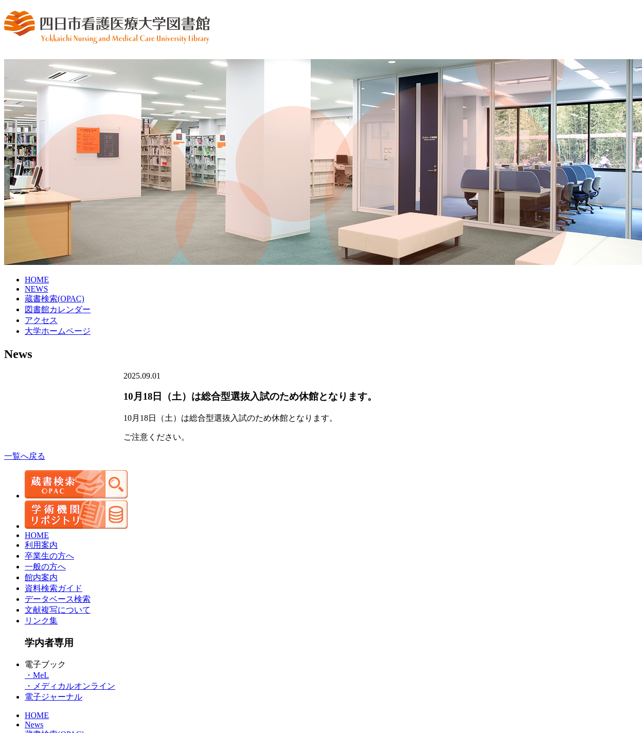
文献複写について (58, 609)
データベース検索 (58, 599)
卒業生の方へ (49, 555)
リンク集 (41, 620)
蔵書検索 (54, 298)
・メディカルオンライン (70, 686)
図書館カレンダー (58, 309)
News (34, 724)
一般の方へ (45, 566)
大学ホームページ (58, 331)
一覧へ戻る (24, 456)
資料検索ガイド (53, 588)
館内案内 (41, 577)
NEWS (36, 288)
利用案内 (41, 545)
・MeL (37, 675)
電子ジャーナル (53, 696)
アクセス (41, 320)
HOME (37, 279)
